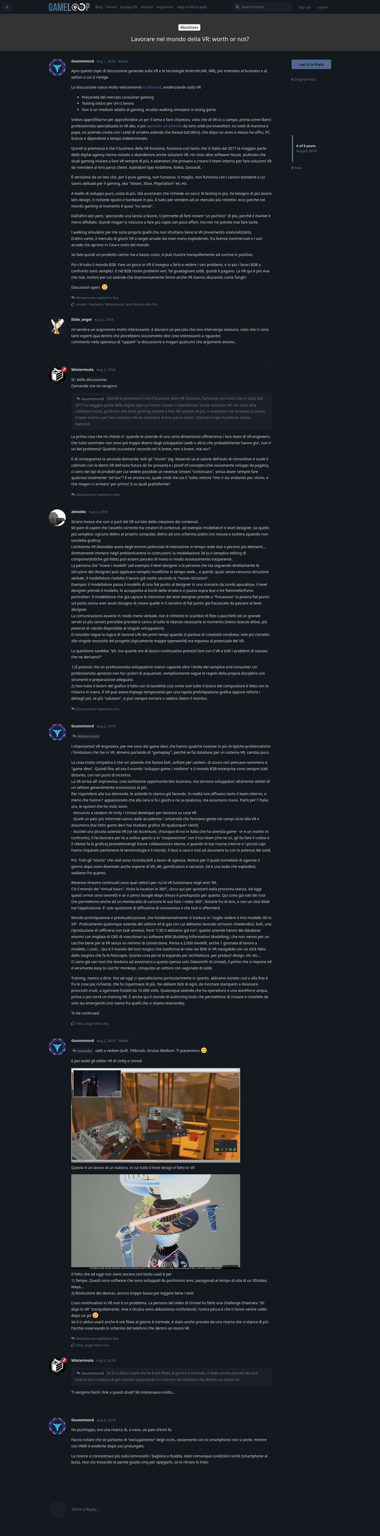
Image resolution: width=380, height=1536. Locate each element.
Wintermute (88, 736)
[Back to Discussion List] (7, 7)
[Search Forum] (262, 7)
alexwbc (85, 1050)
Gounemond (93, 398)
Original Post (303, 79)
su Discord (152, 87)
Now (296, 167)
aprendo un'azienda (164, 125)
